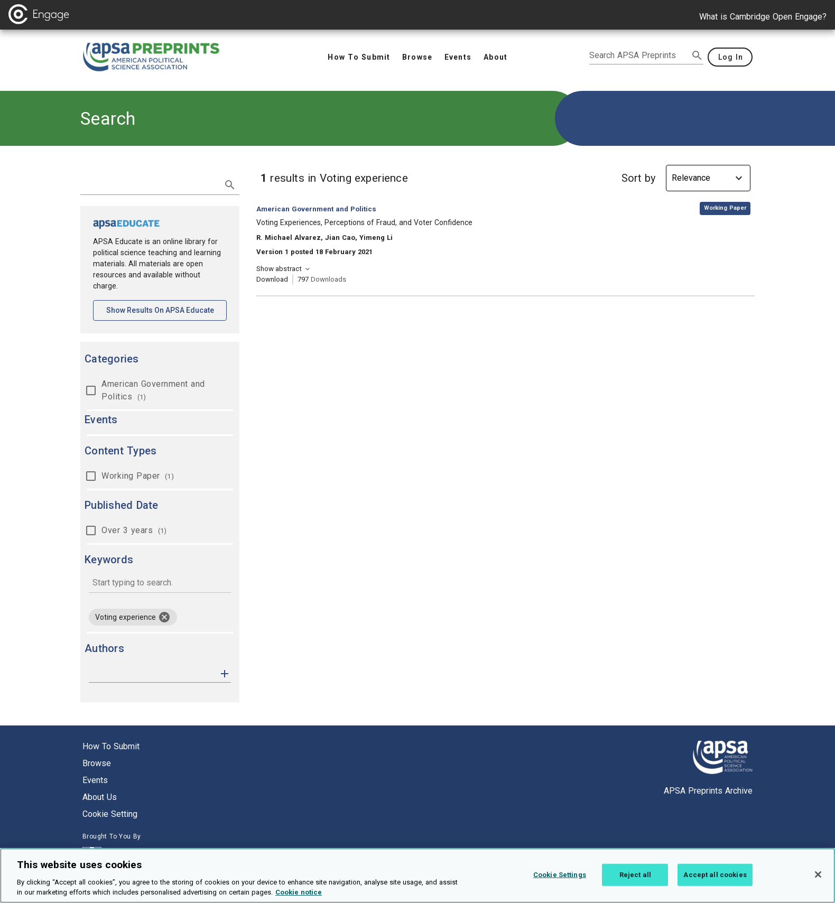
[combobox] (160, 583)
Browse (96, 763)
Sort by (638, 178)
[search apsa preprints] (639, 55)
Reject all (635, 882)
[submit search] (697, 55)
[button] (224, 673)
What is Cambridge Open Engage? (763, 17)
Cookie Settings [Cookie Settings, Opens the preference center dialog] (559, 882)
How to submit (111, 746)
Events (95, 780)
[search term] (149, 183)
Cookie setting (109, 814)
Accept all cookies (714, 882)
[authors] (152, 673)
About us (99, 797)
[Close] (818, 881)
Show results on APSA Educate (166, 309)
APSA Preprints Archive (708, 791)
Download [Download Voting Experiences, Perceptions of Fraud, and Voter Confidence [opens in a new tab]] (272, 279)
